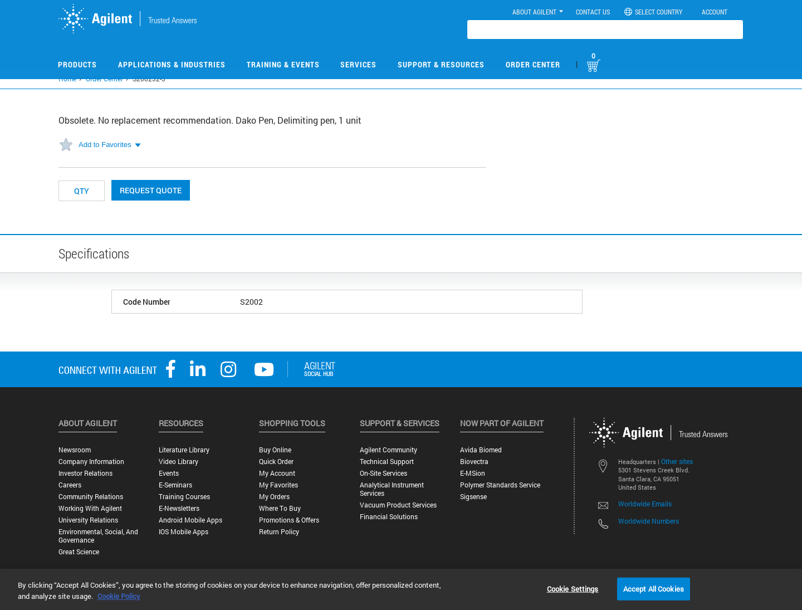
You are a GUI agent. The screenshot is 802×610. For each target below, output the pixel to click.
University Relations (88, 520)
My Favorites (278, 485)
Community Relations (90, 496)
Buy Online (275, 450)
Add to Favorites (105, 144)
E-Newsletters (179, 508)
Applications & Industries (172, 64)
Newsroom (74, 450)
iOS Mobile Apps (183, 532)
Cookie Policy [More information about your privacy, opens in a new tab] (118, 596)
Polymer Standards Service (500, 485)
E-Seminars (175, 485)
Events (169, 473)
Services (358, 64)
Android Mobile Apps (190, 520)
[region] (401, 589)
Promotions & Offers (289, 520)
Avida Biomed (481, 450)
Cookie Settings (573, 588)
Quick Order (276, 461)
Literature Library (184, 450)
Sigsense (473, 496)
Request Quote (151, 190)
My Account (277, 473)
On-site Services (383, 473)
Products (77, 64)
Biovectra (474, 461)
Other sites (677, 461)
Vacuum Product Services (398, 505)
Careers (69, 485)
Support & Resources (441, 64)
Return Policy (279, 532)
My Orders (274, 496)
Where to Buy (280, 508)
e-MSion (472, 473)
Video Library (178, 461)
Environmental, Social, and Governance (98, 536)
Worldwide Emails (645, 503)
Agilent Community (388, 450)
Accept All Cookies (653, 588)
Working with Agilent (90, 508)
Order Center (533, 64)
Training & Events (283, 64)
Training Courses (184, 496)
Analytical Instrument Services (392, 489)
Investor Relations (85, 473)
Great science (78, 552)
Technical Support (387, 461)
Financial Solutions (389, 517)
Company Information (91, 461)
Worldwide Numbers (648, 520)
